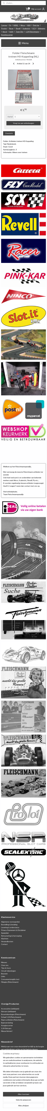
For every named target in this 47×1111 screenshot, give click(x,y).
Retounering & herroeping (11, 936)
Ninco (23, 25)
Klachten (4, 938)
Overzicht (9, 133)
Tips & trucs (6, 968)
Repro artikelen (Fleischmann (12, 1020)
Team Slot (19, 32)
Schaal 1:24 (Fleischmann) (11, 1017)
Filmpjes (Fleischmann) (9, 982)
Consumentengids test (10, 979)
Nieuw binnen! (7, 1031)
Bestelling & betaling (9, 924)
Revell (18, 28)
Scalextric (26, 28)
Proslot (4, 28)
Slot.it (5, 32)
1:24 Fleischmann (32, 32)
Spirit (11, 32)
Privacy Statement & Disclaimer (13, 930)
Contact (4, 944)
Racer (11, 28)
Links (3, 976)
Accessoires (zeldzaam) (10, 1009)
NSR (29, 25)
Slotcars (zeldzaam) (8, 1011)
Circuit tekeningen (8, 971)
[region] (23, 1072)
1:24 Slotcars (6, 1028)
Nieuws (4, 962)
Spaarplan (5, 933)
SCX (34, 28)
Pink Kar (36, 25)
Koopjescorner (7, 35)
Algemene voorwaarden (10, 922)
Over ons (4, 965)
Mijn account (38, 9)
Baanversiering (7, 1023)
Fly (10, 25)
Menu (23, 43)
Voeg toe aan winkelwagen (23, 123)
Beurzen (4, 974)
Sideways (41, 28)
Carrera (4, 25)
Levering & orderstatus (10, 927)
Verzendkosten (7, 941)
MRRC (15, 25)
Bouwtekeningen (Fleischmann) (13, 1014)
